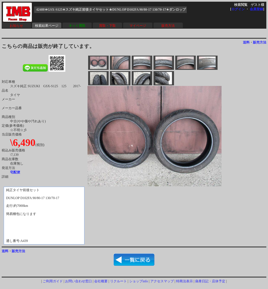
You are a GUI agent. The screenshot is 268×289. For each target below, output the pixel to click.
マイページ (137, 25)
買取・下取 (107, 25)
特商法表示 (184, 281)
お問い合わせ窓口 (78, 281)
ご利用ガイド (53, 281)
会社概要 (101, 281)
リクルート (118, 281)
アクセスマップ (162, 281)
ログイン (238, 9)
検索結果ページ (46, 25)
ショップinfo (138, 281)
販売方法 (168, 25)
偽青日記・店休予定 (210, 281)
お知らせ (16, 25)
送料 (246, 42)
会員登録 (256, 9)
